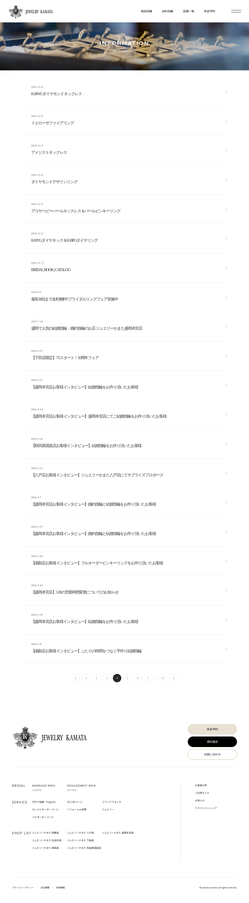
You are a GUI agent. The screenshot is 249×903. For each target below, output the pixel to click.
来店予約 (212, 729)
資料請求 (212, 742)
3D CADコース (74, 801)
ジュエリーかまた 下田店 (80, 840)
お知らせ (200, 800)
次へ (173, 678)
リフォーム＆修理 (76, 809)
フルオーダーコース (42, 817)
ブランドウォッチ (111, 801)
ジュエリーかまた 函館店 (45, 832)
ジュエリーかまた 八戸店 (80, 832)
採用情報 (60, 887)
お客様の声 (201, 785)
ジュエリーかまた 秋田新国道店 (84, 847)
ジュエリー (108, 809)
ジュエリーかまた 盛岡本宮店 (118, 832)
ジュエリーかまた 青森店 (45, 847)
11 (163, 678)
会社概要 (45, 887)
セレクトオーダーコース (45, 809)
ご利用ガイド (202, 792)
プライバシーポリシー (23, 887)
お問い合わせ (212, 754)
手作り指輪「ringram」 (44, 801)
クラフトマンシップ (206, 808)
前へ (75, 678)
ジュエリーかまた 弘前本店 (46, 840)
